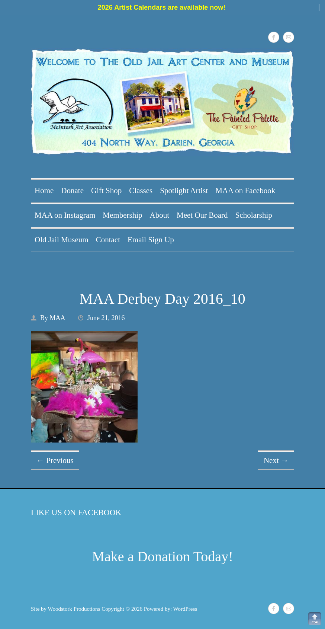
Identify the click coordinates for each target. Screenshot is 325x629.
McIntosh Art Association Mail (288, 37)
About (159, 215)
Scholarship (253, 215)
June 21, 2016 (106, 318)
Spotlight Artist (184, 190)
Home (44, 190)
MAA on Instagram (65, 215)
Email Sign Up (151, 239)
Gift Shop (106, 190)
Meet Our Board (202, 215)
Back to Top (314, 618)
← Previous (55, 460)
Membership (122, 215)
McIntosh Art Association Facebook (273, 37)
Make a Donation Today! (162, 556)
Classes (140, 190)
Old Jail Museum (62, 239)
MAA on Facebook (245, 190)
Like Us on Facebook (76, 512)
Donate (72, 190)
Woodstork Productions (74, 609)
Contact (108, 239)
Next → (276, 460)
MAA (57, 318)
